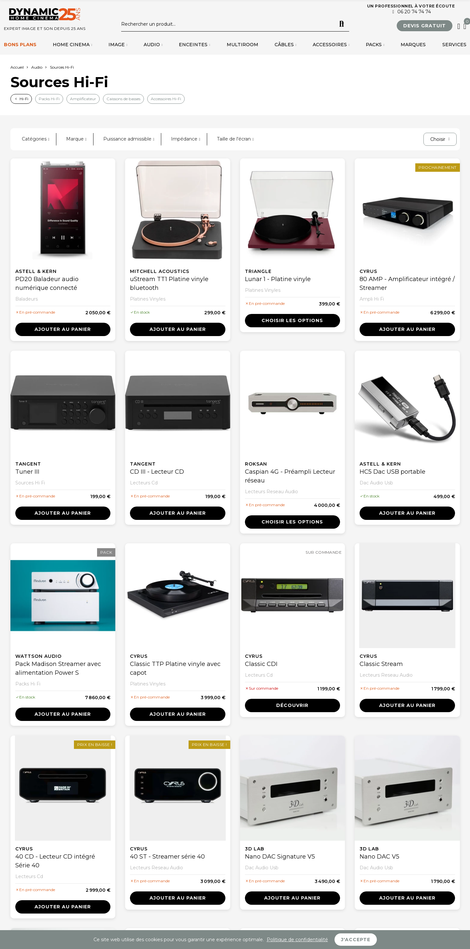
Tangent (28, 464)
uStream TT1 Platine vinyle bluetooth (169, 283)
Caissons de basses (123, 98)
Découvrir (292, 705)
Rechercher (341, 24)
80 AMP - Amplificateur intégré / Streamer (407, 283)
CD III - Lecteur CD (157, 471)
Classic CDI (261, 664)
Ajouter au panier (63, 329)
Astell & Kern (36, 271)
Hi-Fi (24, 98)
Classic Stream (381, 664)
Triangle (258, 271)
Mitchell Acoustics (159, 271)
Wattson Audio (38, 656)
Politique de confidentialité (297, 939)
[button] (424, 25)
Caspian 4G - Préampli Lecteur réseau (290, 476)
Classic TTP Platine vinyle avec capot (175, 668)
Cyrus (368, 271)
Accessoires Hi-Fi (166, 98)
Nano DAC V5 (379, 856)
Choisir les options (292, 320)
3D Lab (254, 849)
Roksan (256, 464)
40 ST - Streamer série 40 (167, 856)
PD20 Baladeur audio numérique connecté (46, 283)
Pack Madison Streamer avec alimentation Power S (58, 668)
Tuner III (27, 471)
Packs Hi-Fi (49, 98)
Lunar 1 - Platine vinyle (278, 279)
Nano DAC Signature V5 (280, 856)
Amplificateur (83, 98)
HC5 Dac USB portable (392, 471)
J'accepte (355, 939)
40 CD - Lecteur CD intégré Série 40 (55, 861)
